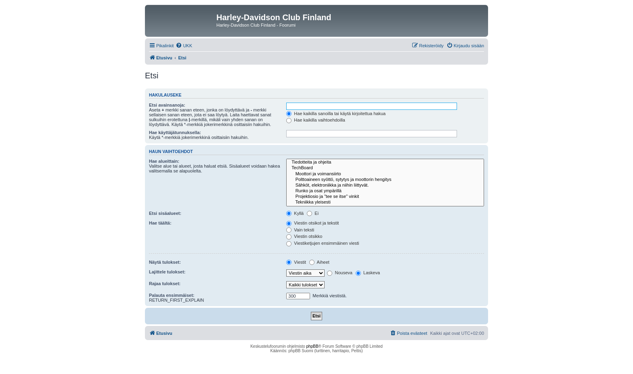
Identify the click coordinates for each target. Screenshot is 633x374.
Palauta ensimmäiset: (172, 295)
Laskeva (368, 272)
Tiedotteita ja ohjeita (385, 162)
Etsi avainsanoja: (167, 105)
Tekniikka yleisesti (385, 202)
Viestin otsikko (304, 236)
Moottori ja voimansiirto (385, 174)
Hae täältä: (160, 223)
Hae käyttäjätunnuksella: (175, 132)
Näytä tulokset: (165, 262)
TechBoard (385, 168)
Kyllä (295, 213)
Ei (313, 213)
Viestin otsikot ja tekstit (312, 223)
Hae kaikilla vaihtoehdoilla (315, 120)
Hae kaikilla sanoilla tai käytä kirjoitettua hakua (336, 113)
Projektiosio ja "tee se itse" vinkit (385, 197)
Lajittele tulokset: (167, 271)
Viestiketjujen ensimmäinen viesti (322, 243)
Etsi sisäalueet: (165, 213)
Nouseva (339, 272)
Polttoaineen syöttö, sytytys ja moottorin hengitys (385, 180)
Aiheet (319, 262)
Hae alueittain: (164, 161)
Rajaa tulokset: (164, 283)
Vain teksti (300, 229)
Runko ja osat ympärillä (385, 191)
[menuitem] (184, 45)
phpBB (312, 346)
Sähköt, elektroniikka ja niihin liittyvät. (385, 185)
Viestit (296, 262)
